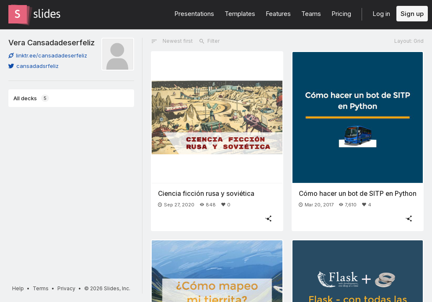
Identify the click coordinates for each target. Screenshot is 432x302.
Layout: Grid (409, 41)
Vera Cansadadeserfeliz (51, 42)
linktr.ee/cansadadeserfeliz (47, 55)
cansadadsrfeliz (33, 65)
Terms (41, 288)
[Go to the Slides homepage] (17, 14)
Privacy (66, 288)
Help (18, 288)
